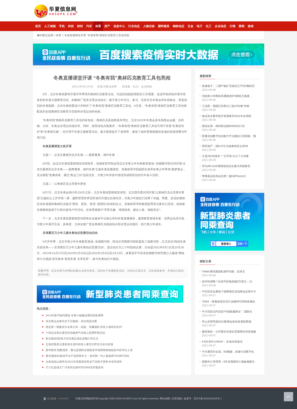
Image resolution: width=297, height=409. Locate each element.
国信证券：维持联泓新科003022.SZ (223, 126)
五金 (190, 26)
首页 (38, 26)
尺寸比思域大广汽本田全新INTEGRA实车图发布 (74, 367)
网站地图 (165, 398)
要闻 (241, 26)
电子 (199, 26)
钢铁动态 (178, 26)
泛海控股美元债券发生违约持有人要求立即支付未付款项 (79, 344)
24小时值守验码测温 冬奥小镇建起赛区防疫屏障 (74, 315)
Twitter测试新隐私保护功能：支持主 (223, 271)
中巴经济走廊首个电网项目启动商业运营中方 (229, 291)
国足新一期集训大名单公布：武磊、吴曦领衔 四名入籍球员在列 (84, 326)
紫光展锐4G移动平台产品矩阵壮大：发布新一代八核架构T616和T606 (87, 355)
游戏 (250, 26)
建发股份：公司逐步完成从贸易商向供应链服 (229, 331)
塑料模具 (163, 26)
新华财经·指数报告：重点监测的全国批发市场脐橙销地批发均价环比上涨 (89, 350)
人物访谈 (149, 26)
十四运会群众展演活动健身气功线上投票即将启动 (75, 332)
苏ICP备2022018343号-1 (208, 398)
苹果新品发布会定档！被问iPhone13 (224, 176)
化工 (208, 26)
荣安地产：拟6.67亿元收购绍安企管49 (225, 146)
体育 (98, 26)
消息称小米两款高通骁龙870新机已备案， (227, 95)
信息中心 (119, 26)
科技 (71, 26)
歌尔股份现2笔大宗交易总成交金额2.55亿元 (72, 338)
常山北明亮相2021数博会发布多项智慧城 (226, 321)
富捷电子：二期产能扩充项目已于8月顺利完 (228, 85)
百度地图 (177, 398)
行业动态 (134, 26)
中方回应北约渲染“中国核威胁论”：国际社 (227, 311)
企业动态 (220, 26)
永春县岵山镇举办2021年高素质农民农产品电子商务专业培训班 (84, 361)
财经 (80, 26)
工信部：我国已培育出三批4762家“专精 (225, 105)
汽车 (89, 26)
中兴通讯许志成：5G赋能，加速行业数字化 (228, 351)
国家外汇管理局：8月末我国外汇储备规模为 (228, 361)
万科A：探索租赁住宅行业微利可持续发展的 (228, 301)
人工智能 (50, 26)
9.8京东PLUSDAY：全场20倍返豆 (222, 341)
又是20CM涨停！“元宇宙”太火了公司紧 (225, 156)
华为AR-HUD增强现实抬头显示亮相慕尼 (226, 166)
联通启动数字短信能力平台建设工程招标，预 (229, 136)
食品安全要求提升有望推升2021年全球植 (226, 116)
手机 (62, 26)
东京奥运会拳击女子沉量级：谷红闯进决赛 (71, 321)
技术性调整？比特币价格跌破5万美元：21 (227, 281)
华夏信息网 (46, 35)
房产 (107, 26)
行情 (232, 26)
